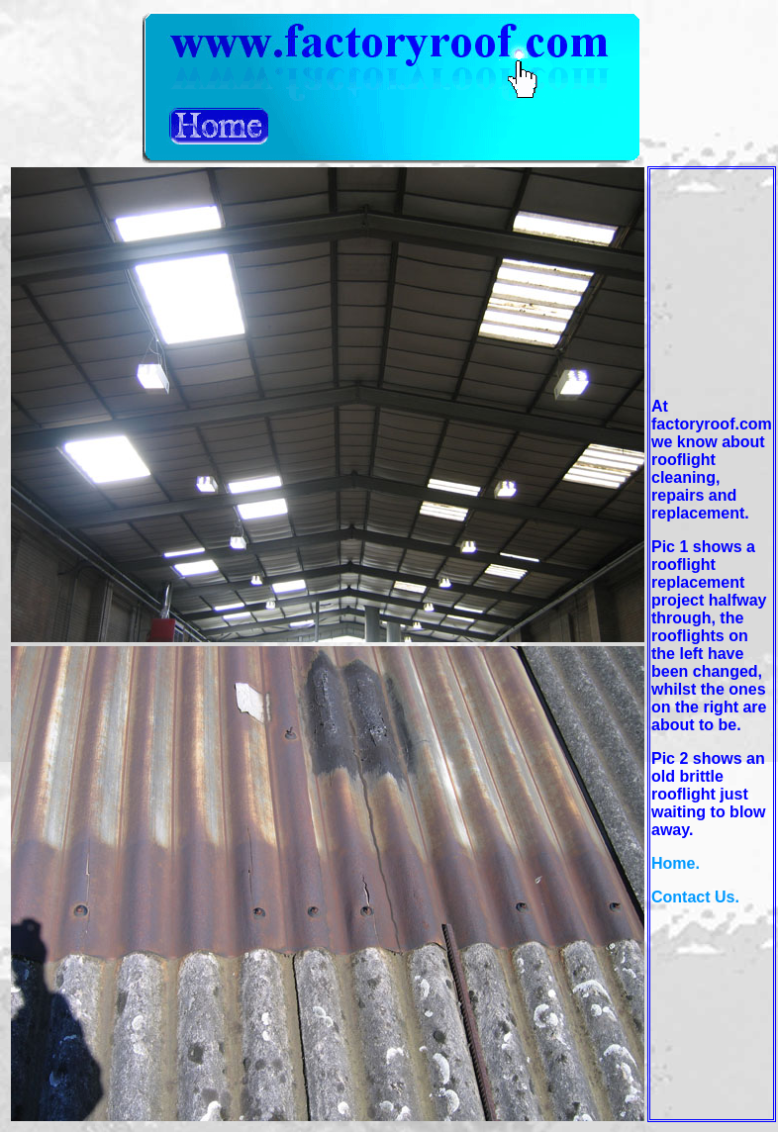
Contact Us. (695, 897)
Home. (675, 863)
